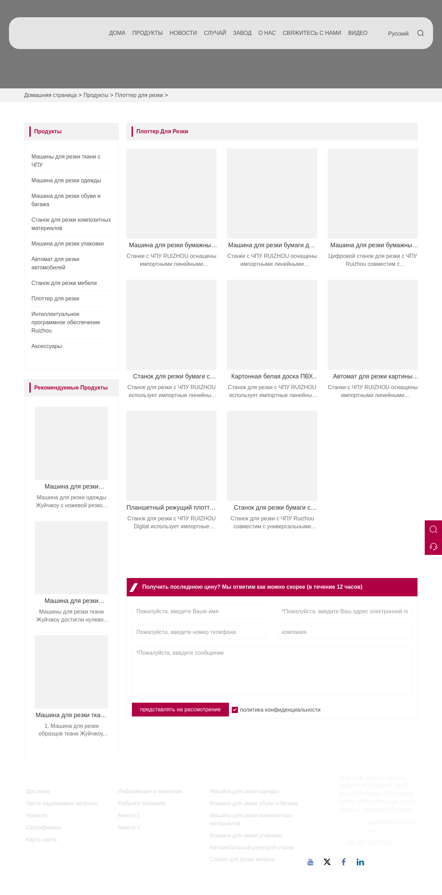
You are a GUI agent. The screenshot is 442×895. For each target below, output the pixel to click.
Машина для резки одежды (66, 180)
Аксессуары (46, 346)
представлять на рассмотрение (180, 709)
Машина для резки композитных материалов (251, 819)
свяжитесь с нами (312, 33)
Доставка (38, 791)
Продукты (147, 33)
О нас (267, 33)
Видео (357, 33)
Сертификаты (43, 827)
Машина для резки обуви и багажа (254, 803)
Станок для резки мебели (64, 283)
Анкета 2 (129, 827)
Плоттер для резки (139, 95)
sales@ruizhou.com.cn (392, 826)
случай (215, 33)
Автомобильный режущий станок (252, 847)
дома (117, 33)
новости (183, 33)
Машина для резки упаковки (67, 244)
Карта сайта (41, 840)
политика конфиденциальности (280, 710)
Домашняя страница (50, 95)
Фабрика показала (141, 803)
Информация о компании (150, 791)
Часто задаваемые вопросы (62, 803)
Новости (36, 815)
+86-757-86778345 (369, 843)
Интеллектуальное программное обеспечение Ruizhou (65, 322)
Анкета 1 (129, 815)
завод (242, 33)
